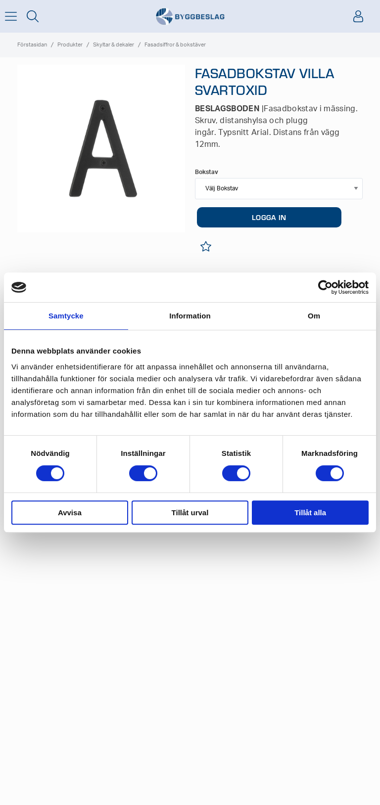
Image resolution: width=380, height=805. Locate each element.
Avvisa (70, 512)
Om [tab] (314, 316)
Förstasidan (32, 44)
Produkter (70, 44)
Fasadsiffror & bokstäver (175, 44)
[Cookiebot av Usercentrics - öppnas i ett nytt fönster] (325, 287)
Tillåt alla (310, 512)
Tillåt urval (190, 512)
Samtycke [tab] (66, 316)
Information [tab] (190, 316)
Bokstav (206, 172)
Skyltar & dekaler (113, 44)
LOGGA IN (269, 217)
